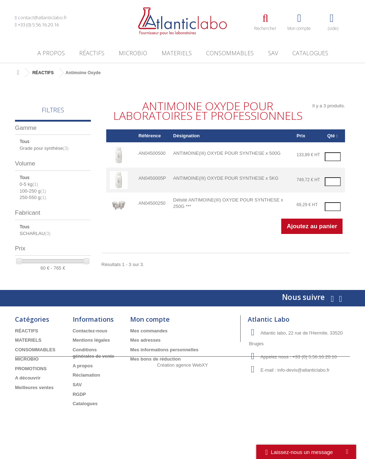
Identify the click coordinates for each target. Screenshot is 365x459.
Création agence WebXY (182, 439)
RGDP (79, 404)
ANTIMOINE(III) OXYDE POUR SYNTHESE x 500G (227, 153)
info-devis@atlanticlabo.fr (303, 380)
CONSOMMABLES (230, 53)
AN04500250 (151, 203)
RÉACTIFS (91, 53)
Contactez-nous (90, 340)
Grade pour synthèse (44, 148)
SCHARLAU (35, 233)
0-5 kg (29, 184)
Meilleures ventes (34, 398)
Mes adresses (145, 350)
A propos (51, 53)
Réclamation (86, 385)
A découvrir (28, 388)
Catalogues (310, 53)
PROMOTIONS (31, 379)
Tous (24, 141)
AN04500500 (151, 153)
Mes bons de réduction (155, 369)
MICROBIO (133, 53)
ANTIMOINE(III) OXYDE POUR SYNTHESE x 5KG (225, 178)
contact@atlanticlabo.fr (42, 17)
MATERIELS (176, 53)
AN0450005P (152, 178)
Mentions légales (91, 350)
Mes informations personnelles (164, 359)
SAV (273, 53)
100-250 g (33, 191)
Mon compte (150, 329)
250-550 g (33, 197)
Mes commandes (149, 340)
